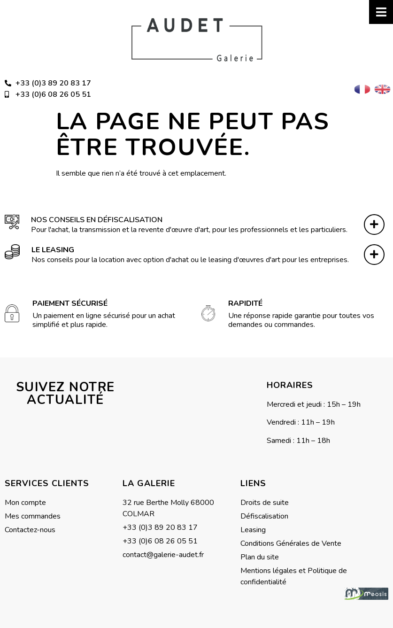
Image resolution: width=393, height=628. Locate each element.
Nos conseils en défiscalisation (96, 220)
